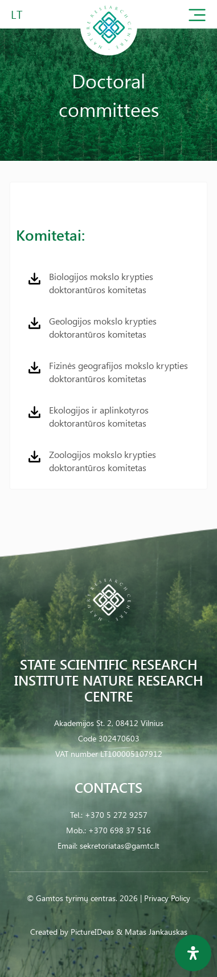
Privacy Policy (167, 898)
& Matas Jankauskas (151, 931)
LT (17, 14)
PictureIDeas (92, 931)
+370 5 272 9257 (116, 814)
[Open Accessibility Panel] (193, 953)
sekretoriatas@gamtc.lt (119, 845)
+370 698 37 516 (119, 830)
